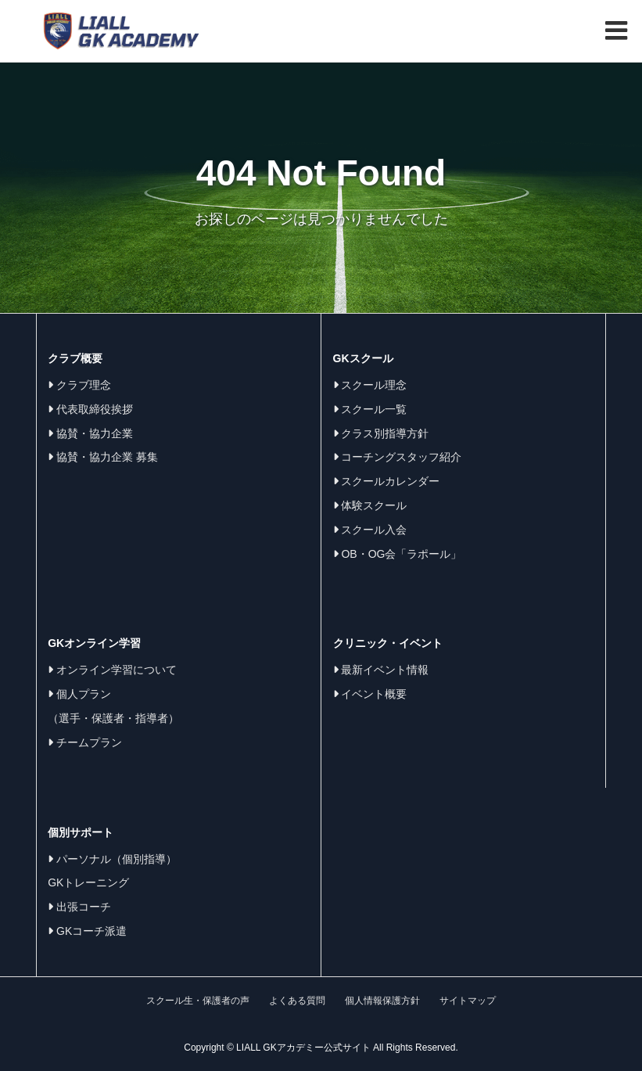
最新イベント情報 (381, 669)
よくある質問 (297, 1000)
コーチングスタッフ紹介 (397, 457)
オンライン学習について (112, 669)
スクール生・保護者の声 (197, 1000)
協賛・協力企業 (90, 433)
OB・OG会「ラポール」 (397, 554)
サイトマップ (467, 1000)
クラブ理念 (79, 385)
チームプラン (85, 742)
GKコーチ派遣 (87, 931)
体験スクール (370, 505)
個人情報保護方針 (382, 1000)
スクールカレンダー (386, 481)
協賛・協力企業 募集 (103, 457)
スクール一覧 (370, 409)
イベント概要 (370, 694)
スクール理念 (370, 385)
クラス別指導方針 (381, 433)
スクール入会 (370, 529)
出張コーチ (79, 906)
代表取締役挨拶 (90, 409)
